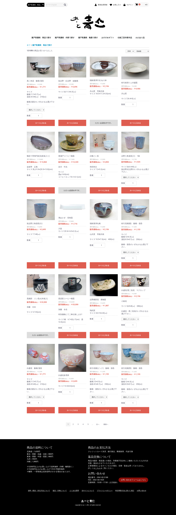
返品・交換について (60, 490)
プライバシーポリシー (105, 490)
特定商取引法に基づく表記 (124, 490)
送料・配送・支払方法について (39, 490)
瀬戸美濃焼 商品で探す (41, 38)
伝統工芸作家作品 (125, 38)
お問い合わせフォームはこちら (133, 480)
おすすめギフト (107, 38)
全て (28, 45)
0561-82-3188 (102, 477)
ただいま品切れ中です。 (103, 123)
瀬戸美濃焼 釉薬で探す (88, 38)
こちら (98, 468)
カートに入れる (40, 123)
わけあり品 (140, 38)
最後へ (105, 424)
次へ (97, 424)
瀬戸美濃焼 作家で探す (65, 38)
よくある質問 (74, 490)
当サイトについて (88, 490)
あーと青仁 (88, 501)
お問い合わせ (141, 490)
